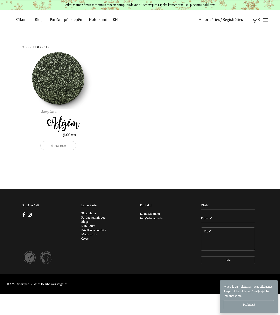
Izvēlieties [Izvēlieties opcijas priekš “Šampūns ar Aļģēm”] (60, 145)
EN (115, 19)
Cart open (250, 20)
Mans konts (89, 234)
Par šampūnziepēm (66, 19)
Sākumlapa (88, 213)
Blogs (39, 19)
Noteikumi (98, 19)
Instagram (30, 214)
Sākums (22, 19)
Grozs (85, 239)
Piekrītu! (249, 305)
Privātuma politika (93, 230)
